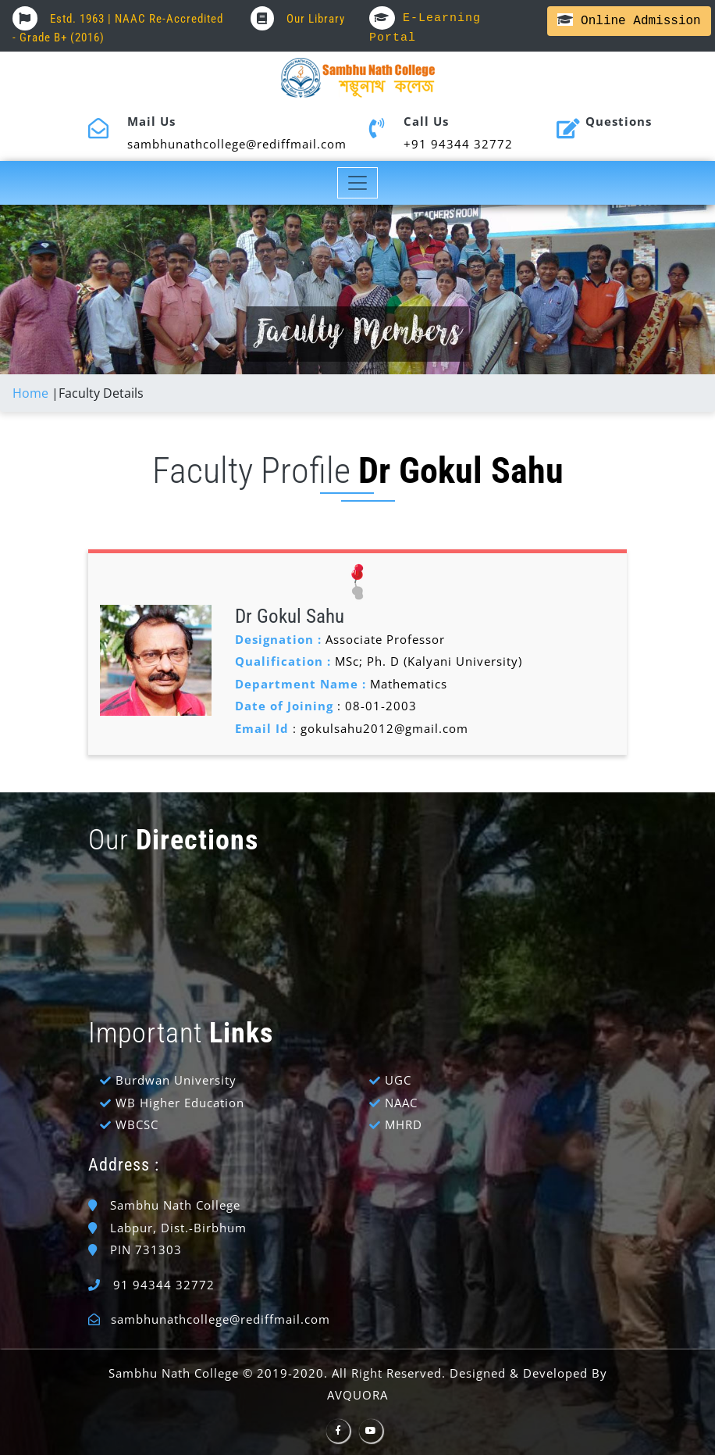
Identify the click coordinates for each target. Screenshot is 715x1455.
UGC (398, 1080)
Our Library (298, 19)
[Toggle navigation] (358, 182)
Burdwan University (176, 1080)
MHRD (403, 1124)
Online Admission (628, 20)
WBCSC (137, 1124)
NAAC (401, 1102)
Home (30, 393)
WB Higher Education (180, 1102)
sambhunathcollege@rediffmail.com (220, 1319)
